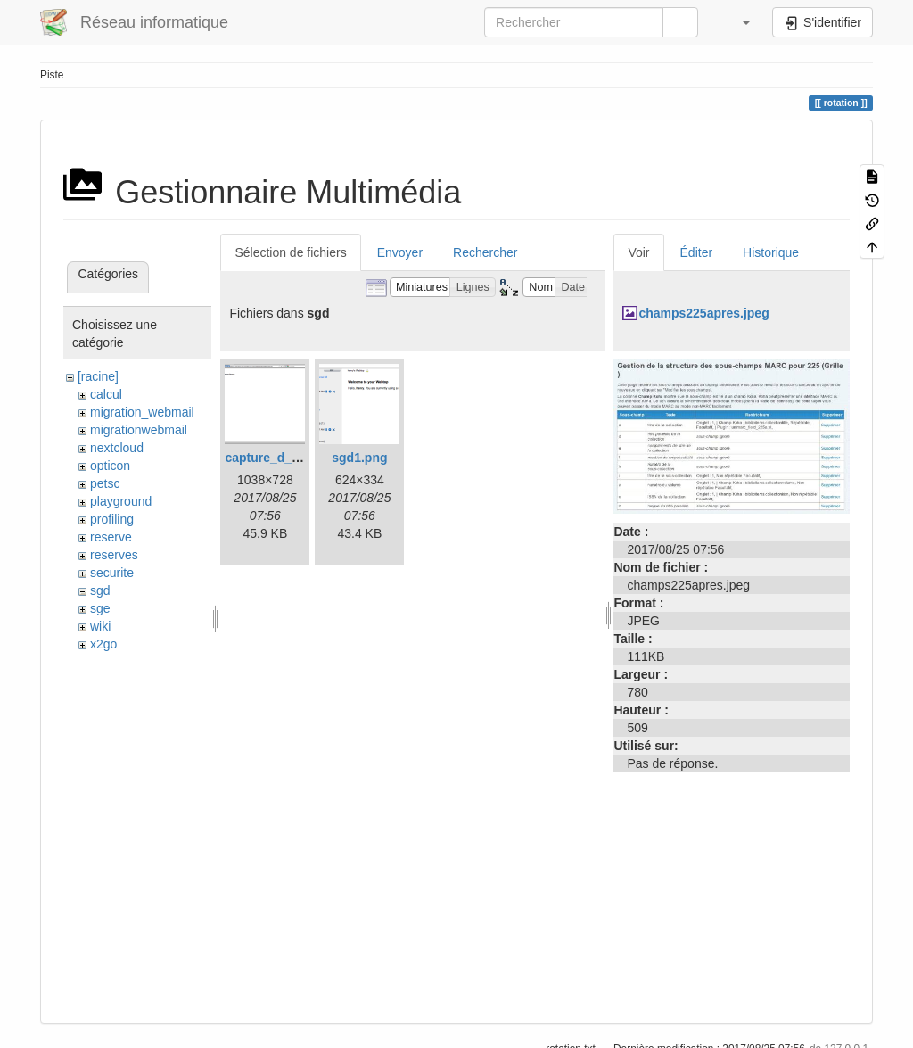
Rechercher (485, 252)
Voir (638, 252)
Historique (771, 252)
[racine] (98, 376)
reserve (111, 537)
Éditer (696, 252)
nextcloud (117, 448)
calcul (106, 394)
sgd (100, 590)
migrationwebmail (138, 430)
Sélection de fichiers (290, 252)
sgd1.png (359, 457)
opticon (110, 465)
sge (100, 608)
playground (121, 501)
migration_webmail (142, 412)
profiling (112, 519)
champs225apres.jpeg (703, 313)
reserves (114, 555)
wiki (100, 626)
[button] (737, 22)
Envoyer (400, 252)
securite (112, 572)
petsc (104, 483)
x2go (103, 644)
